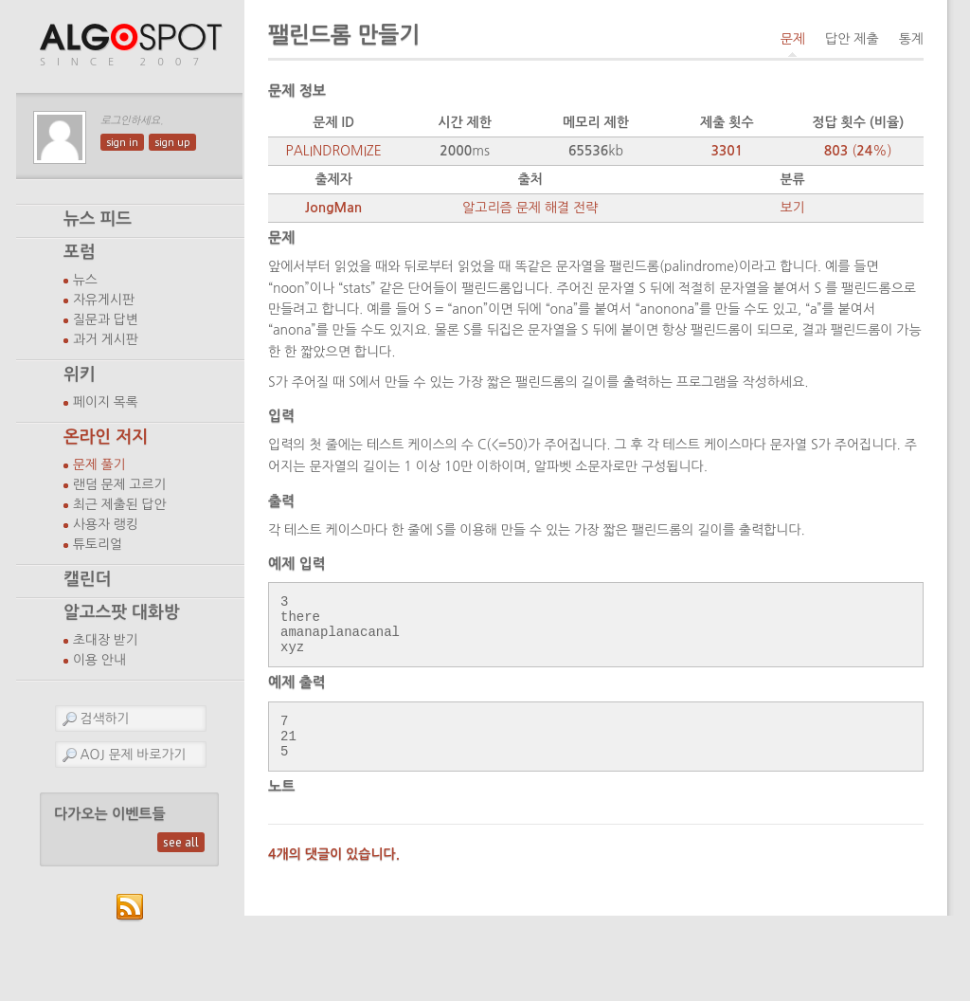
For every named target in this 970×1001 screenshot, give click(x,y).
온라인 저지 (105, 437)
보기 (792, 207)
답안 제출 (852, 39)
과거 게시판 (105, 339)
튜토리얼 (97, 544)
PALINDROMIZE (334, 150)
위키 (79, 374)
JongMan (333, 207)
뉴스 (85, 279)
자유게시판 (104, 299)
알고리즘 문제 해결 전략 (530, 207)
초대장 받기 (105, 639)
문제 (793, 39)
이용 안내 (99, 659)
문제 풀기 (99, 464)
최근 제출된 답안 (120, 504)
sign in (122, 142)
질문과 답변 (105, 319)
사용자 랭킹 (105, 524)
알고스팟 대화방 (121, 612)
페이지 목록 (105, 402)
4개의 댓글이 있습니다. (334, 874)
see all (181, 842)
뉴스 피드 (97, 219)
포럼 (79, 252)
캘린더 (87, 579)
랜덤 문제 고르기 (120, 484)
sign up (172, 142)
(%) (858, 150)
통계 (911, 39)
